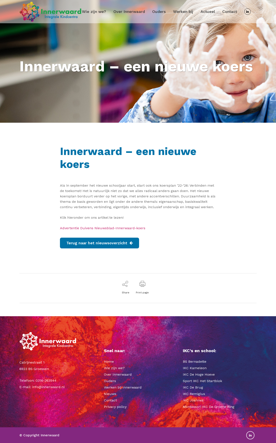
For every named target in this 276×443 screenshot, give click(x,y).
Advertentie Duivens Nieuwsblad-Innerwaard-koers (102, 228)
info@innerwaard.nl (48, 387)
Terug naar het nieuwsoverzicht (99, 243)
